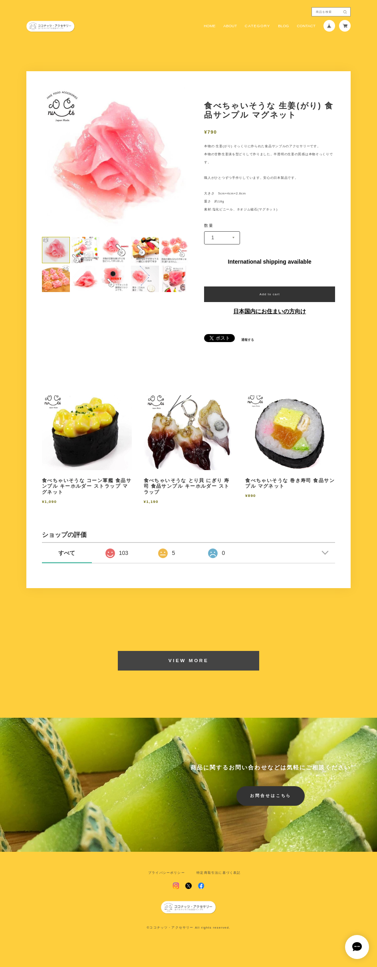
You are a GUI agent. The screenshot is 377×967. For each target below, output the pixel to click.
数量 (208, 226)
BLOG (283, 26)
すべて (66, 553)
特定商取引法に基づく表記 (218, 873)
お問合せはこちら (271, 795)
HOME (210, 26)
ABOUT (230, 26)
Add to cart (270, 294)
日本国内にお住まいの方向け (269, 311)
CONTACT (306, 26)
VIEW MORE (189, 660)
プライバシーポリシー (166, 873)
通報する (247, 340)
